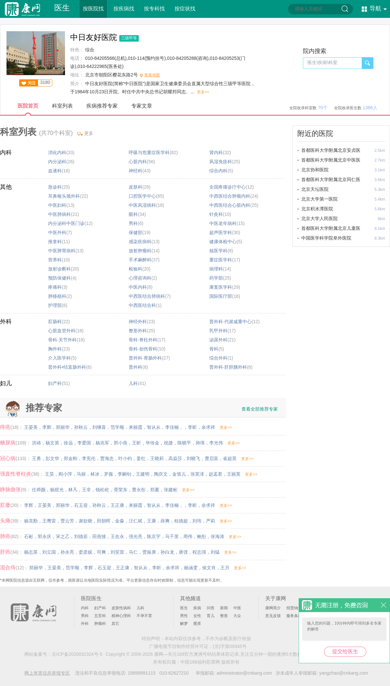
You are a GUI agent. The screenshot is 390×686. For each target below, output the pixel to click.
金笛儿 (179, 474)
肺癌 (5, 536)
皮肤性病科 (121, 608)
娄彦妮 (85, 552)
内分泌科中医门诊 (66, 223)
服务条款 (294, 615)
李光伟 (216, 442)
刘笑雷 (117, 552)
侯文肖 (209, 567)
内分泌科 (57, 161)
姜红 (141, 458)
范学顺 (117, 427)
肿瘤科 (100, 623)
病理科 (216, 268)
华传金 (152, 442)
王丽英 (233, 474)
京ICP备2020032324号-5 (77, 654)
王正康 (117, 505)
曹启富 (211, 458)
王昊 (49, 474)
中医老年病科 (223, 223)
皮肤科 (135, 187)
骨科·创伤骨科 (143, 348)
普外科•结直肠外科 (67, 367)
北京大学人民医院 (319, 218)
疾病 (197, 608)
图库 (197, 623)
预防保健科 (59, 278)
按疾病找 (123, 8)
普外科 (135, 367)
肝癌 (5, 552)
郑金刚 (70, 458)
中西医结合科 (142, 305)
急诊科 (55, 187)
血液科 (55, 170)
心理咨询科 (140, 278)
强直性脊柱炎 (15, 474)
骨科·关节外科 (62, 339)
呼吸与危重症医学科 (149, 152)
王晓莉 (157, 458)
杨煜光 (57, 489)
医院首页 (28, 106)
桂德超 (181, 520)
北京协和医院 (315, 169)
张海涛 (217, 536)
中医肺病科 (59, 214)
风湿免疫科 (220, 161)
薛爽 (165, 520)
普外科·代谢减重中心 (230, 321)
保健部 (135, 232)
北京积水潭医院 (317, 208)
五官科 (100, 615)
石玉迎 (81, 505)
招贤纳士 (294, 608)
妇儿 (6, 383)
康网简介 (273, 608)
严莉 (210, 520)
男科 (133, 223)
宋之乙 (63, 536)
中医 (237, 608)
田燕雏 (99, 536)
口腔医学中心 (142, 196)
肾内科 (216, 152)
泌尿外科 (218, 339)
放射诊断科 (59, 268)
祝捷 (168, 442)
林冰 (94, 474)
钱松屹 (102, 489)
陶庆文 (161, 474)
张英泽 (197, 474)
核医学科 (218, 250)
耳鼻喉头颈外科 (64, 196)
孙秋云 (81, 427)
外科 (6, 321)
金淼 (119, 520)
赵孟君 (215, 474)
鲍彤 (201, 536)
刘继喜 (99, 427)
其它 (115, 623)
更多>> (203, 92)
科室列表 (62, 106)
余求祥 (208, 427)
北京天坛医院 (315, 189)
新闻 (224, 608)
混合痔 (8, 567)
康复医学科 (220, 287)
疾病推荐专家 (102, 106)
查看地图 (152, 75)
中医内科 (138, 287)
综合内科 (218, 170)
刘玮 (197, 520)
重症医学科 (220, 259)
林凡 (72, 489)
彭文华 (52, 458)
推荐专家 (44, 408)
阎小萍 (65, 474)
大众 (237, 615)
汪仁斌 (135, 520)
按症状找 (185, 8)
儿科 (133, 383)
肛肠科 (55, 321)
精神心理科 (121, 615)
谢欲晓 (85, 520)
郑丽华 (63, 427)
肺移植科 (57, 296)
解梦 (184, 623)
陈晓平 (184, 442)
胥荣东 (120, 489)
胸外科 (55, 348)
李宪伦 (89, 458)
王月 (224, 567)
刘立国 (49, 552)
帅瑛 (200, 442)
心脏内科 (138, 161)
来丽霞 (135, 427)
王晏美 (31, 427)
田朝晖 (103, 520)
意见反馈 (273, 615)
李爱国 (84, 442)
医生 (62, 7)
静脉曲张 (10, 489)
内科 (6, 152)
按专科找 (154, 8)
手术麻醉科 (140, 259)
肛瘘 (5, 505)
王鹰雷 (49, 520)
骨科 (213, 348)
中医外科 (57, 232)
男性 (184, 615)
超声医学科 (220, 232)
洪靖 (36, 442)
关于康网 (275, 598)
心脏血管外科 (61, 330)
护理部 (55, 305)
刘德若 (81, 536)
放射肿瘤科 (140, 250)
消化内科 (57, 152)
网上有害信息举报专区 (47, 673)
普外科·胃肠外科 (145, 358)
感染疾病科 (140, 241)
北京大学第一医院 (319, 199)
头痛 (5, 520)
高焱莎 (175, 458)
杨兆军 (102, 442)
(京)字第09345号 (230, 646)
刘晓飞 (193, 458)
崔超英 (230, 458)
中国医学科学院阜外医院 (326, 238)
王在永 (117, 536)
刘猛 (215, 552)
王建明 (143, 474)
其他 (6, 187)
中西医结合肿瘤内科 (229, 196)
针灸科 (216, 214)
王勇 (36, 458)
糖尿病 (8, 442)
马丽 (81, 474)
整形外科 (138, 330)
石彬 (28, 536)
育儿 (210, 615)
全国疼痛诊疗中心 (227, 187)
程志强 (199, 552)
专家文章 (141, 106)
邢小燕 (120, 442)
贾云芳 (67, 520)
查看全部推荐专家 (259, 409)
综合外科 (218, 358)
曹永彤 (139, 489)
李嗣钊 (124, 474)
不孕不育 (144, 615)
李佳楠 (172, 427)
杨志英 (31, 552)
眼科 (133, 214)
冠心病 (8, 458)
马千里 (172, 536)
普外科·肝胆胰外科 (228, 367)
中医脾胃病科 (61, 250)
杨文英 (52, 442)
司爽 (101, 552)
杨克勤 (31, 520)
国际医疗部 (220, 296)
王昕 (136, 442)
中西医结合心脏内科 (229, 205)
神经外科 (138, 321)
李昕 (192, 427)
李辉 (46, 427)
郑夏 (154, 489)
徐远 (68, 442)
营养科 (55, 259)
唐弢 (183, 552)
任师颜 (39, 489)
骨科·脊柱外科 (143, 339)
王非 (86, 489)
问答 (210, 608)
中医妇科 (57, 205)
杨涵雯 (191, 567)
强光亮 (135, 536)
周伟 (187, 536)
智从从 (154, 427)
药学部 (216, 278)
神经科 (135, 170)
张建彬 (170, 489)
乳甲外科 (218, 330)
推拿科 (55, 241)
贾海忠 (107, 458)
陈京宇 (154, 536)
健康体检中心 (223, 241)
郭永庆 (44, 536)
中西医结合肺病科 (147, 296)
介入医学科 (59, 358)
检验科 (135, 268)
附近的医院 (315, 133)
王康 (151, 520)
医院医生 (91, 598)
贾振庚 (149, 552)
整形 (224, 615)
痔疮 (5, 427)
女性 (197, 615)
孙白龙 (167, 552)
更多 (88, 133)
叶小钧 (125, 458)
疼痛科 (55, 287)
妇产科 (55, 383)
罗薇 (108, 474)
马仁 (133, 552)
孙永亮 (67, 552)
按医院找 (93, 8)
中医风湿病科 (142, 205)
